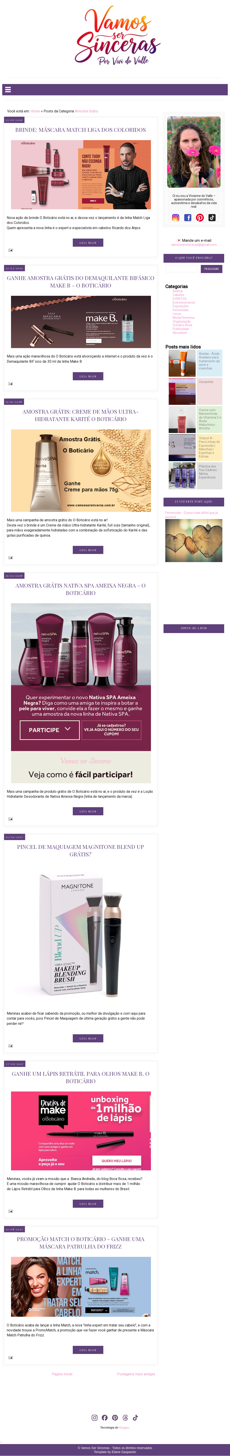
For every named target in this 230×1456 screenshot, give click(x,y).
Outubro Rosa (182, 325)
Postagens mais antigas (136, 1374)
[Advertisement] (193, 712)
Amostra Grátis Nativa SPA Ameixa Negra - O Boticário (80, 588)
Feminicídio (181, 310)
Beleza (178, 291)
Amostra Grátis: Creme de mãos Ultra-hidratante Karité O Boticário (80, 415)
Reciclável (180, 333)
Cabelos (178, 295)
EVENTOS (180, 299)
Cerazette (206, 382)
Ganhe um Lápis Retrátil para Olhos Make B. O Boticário (80, 1077)
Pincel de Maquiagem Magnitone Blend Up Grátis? (80, 850)
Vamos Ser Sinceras (95, 1448)
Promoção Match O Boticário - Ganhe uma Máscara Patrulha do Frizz (80, 1242)
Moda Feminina (184, 317)
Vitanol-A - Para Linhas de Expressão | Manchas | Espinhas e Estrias (209, 447)
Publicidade (181, 329)
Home (35, 111)
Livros (177, 314)
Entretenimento (184, 302)
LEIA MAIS (88, 242)
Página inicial (62, 1374)
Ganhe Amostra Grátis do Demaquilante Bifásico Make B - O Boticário (80, 281)
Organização (182, 321)
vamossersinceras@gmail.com (194, 245)
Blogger (124, 1427)
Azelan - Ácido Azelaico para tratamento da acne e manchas (209, 361)
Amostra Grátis (86, 111)
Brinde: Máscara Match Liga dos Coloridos (80, 129)
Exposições (181, 306)
